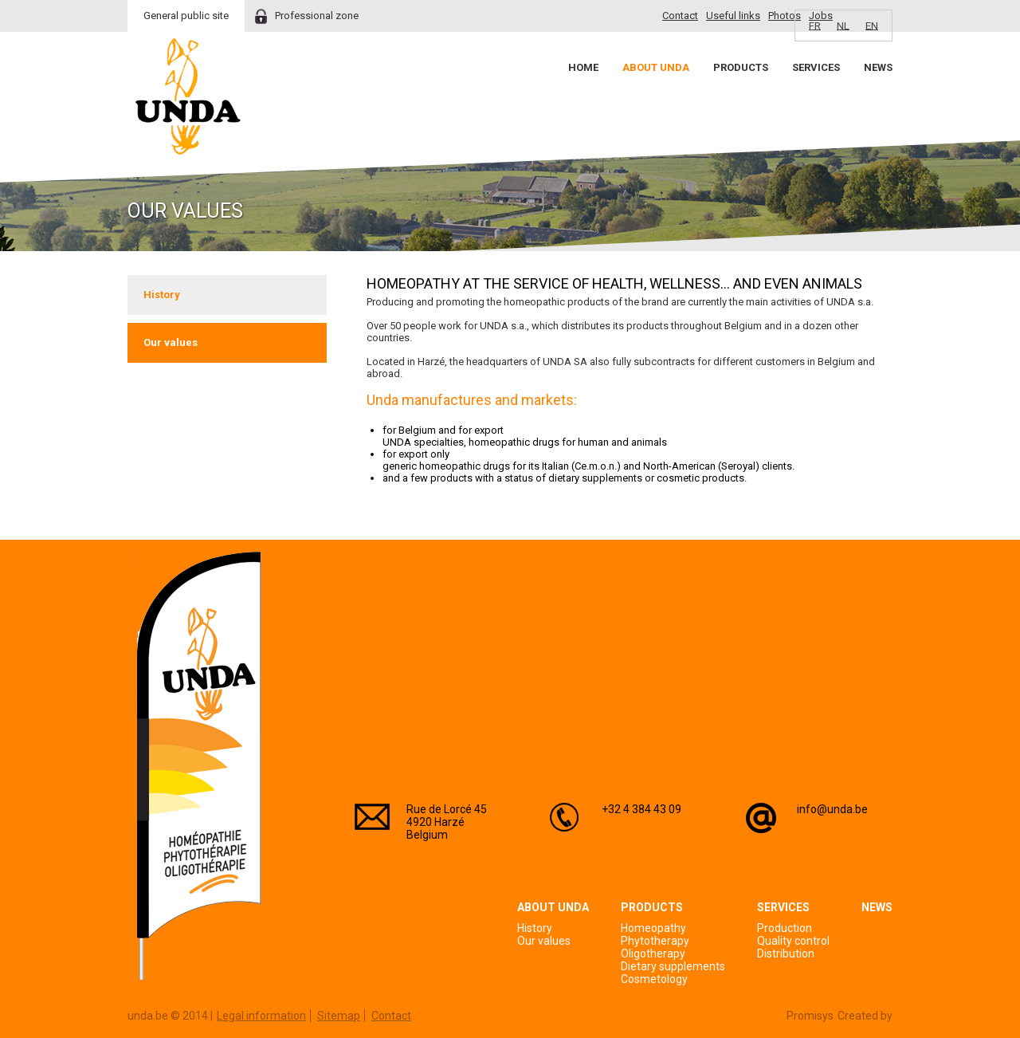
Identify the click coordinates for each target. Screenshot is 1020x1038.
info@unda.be (832, 809)
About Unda (655, 67)
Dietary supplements (673, 966)
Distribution (785, 953)
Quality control (793, 940)
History (161, 295)
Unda (188, 96)
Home (583, 67)
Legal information (261, 1015)
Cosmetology (654, 979)
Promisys (810, 1015)
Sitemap (338, 1015)
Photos (784, 16)
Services (816, 67)
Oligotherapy (653, 953)
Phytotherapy (655, 940)
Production (784, 928)
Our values (170, 342)
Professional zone (317, 16)
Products (740, 67)
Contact (680, 16)
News (878, 67)
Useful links (733, 16)
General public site (186, 16)
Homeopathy (653, 928)
